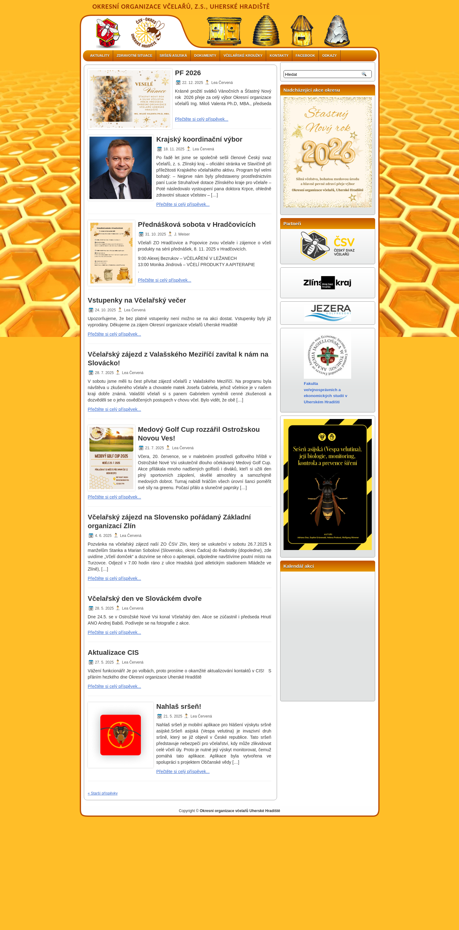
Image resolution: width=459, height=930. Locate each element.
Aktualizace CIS (113, 652)
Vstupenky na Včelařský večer (137, 300)
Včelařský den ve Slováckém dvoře (145, 598)
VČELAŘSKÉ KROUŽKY (242, 55)
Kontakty (279, 55)
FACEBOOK (305, 55)
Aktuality (99, 55)
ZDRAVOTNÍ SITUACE (134, 55)
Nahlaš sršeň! (178, 706)
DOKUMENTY (205, 55)
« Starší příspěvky (103, 793)
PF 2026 (188, 73)
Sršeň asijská (173, 55)
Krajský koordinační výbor (199, 139)
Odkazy (329, 55)
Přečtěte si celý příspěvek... (201, 119)
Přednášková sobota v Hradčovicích (197, 224)
